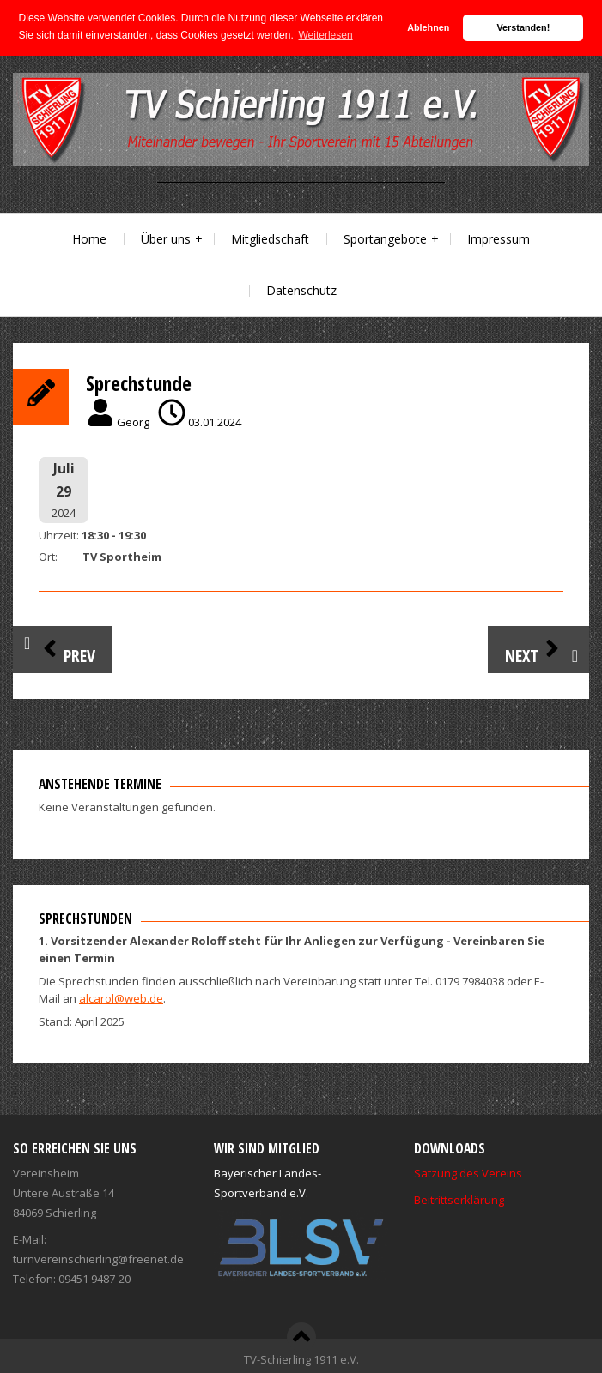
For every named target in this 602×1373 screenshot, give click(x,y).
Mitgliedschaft (270, 239)
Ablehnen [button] (428, 27)
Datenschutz (301, 290)
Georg (133, 422)
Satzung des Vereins (468, 1173)
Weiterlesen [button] (326, 35)
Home (89, 239)
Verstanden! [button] (523, 27)
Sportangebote (385, 239)
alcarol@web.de (121, 998)
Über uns (166, 239)
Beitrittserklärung (459, 1199)
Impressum (498, 239)
